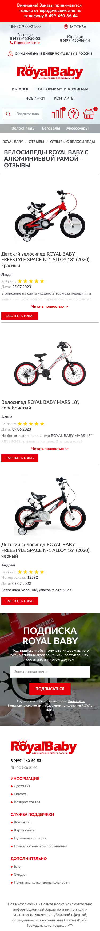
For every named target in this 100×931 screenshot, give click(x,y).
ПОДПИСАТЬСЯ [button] (50, 689)
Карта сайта (24, 830)
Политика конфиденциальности (42, 883)
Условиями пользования (63, 705)
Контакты (64, 98)
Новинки (35, 98)
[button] (25, 42)
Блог (18, 867)
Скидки (20, 875)
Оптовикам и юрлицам (63, 89)
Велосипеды (23, 128)
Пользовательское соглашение (40, 846)
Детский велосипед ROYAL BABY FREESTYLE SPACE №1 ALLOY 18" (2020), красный (45, 260)
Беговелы (51, 128)
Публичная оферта (30, 838)
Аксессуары (77, 128)
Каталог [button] (20, 89)
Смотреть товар (20, 316)
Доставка (22, 786)
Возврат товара (27, 802)
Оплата (20, 794)
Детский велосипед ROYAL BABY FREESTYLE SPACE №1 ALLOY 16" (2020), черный (45, 550)
